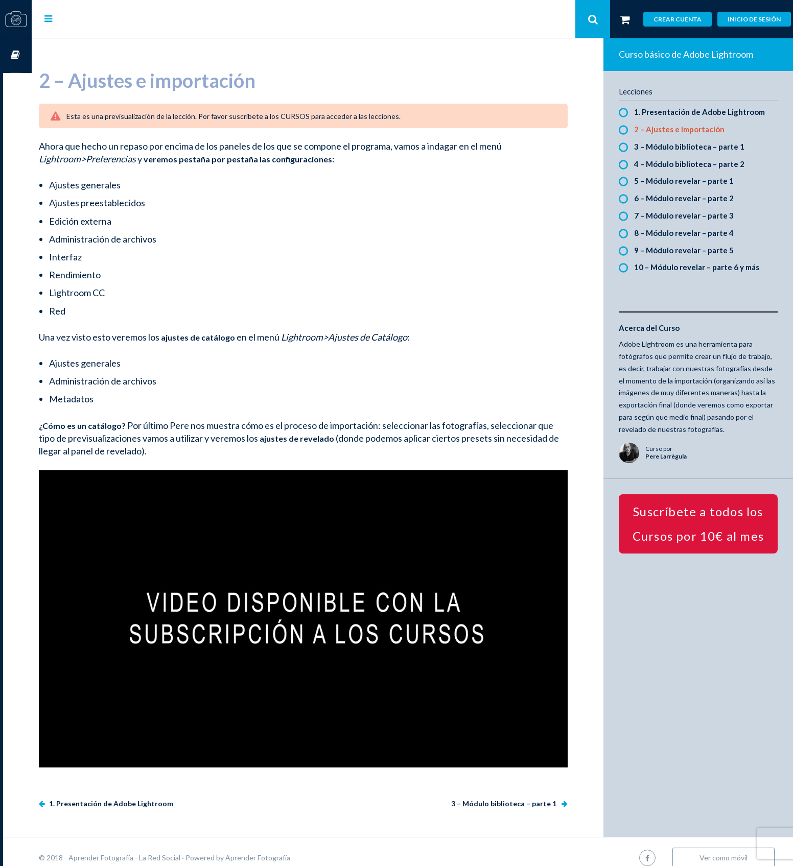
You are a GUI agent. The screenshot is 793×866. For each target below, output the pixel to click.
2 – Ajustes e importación (686, 129)
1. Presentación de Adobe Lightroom (139, 791)
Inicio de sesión (754, 19)
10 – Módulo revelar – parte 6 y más (703, 267)
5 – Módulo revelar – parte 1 (690, 180)
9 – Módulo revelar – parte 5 (690, 250)
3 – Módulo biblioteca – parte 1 (511, 791)
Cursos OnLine (16, 55)
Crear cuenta (678, 19)
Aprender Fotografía (286, 845)
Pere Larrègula (672, 468)
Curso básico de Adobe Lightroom (692, 54)
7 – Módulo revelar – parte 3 (690, 215)
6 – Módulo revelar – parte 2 (690, 198)
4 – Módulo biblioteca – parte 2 (696, 164)
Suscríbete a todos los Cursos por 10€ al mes (701, 535)
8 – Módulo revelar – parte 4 (690, 232)
